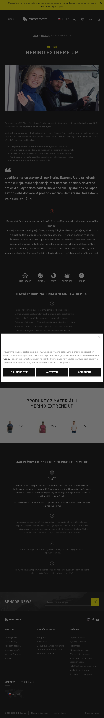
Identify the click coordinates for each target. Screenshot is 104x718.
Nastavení (52, 372)
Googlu (6, 359)
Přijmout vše (19, 372)
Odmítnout (84, 372)
